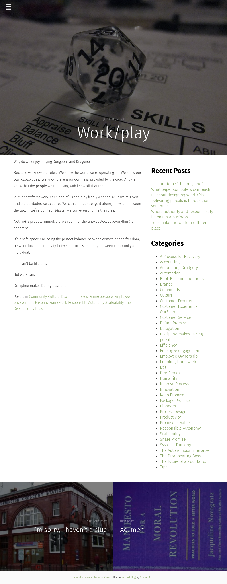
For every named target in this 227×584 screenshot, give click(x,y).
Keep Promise (172, 395)
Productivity (170, 417)
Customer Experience (179, 300)
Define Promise (173, 323)
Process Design (173, 411)
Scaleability (114, 302)
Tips (163, 467)
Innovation (169, 389)
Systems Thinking (175, 444)
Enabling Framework (51, 302)
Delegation (169, 328)
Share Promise (173, 439)
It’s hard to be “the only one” (177, 183)
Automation (170, 273)
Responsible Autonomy (86, 302)
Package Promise (175, 400)
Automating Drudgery (179, 267)
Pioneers (168, 406)
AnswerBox (146, 577)
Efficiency (168, 345)
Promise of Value (175, 422)
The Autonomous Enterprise (184, 450)
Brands (166, 284)
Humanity (168, 378)
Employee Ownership (179, 356)
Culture (54, 296)
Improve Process (174, 384)
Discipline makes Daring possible (87, 296)
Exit (163, 367)
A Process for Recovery (180, 256)
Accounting (170, 262)
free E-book (170, 372)
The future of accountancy (183, 461)
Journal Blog (129, 577)
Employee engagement (180, 350)
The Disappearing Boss (180, 456)
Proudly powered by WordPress (92, 577)
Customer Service (175, 317)
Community (38, 296)
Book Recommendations (182, 278)
